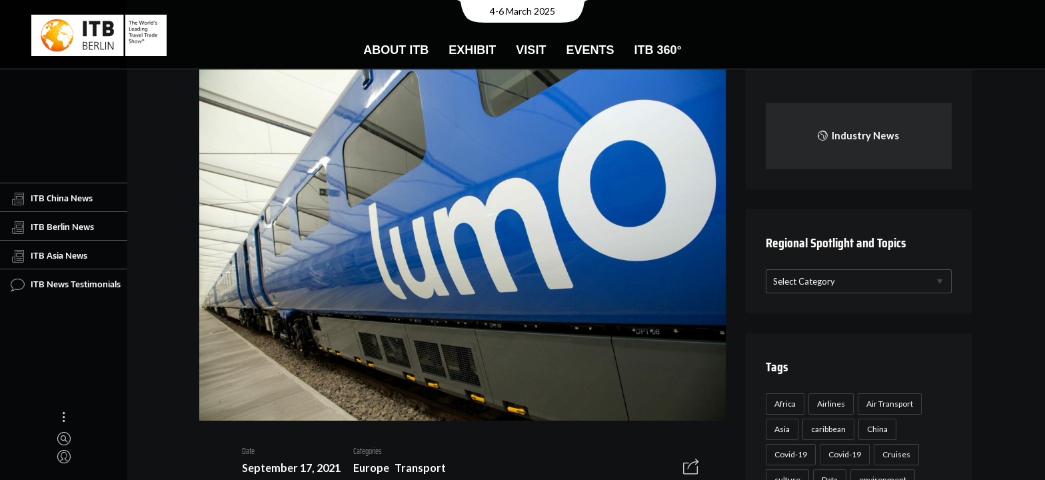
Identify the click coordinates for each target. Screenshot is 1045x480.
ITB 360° (657, 50)
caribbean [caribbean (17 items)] (826, 429)
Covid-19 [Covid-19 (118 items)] (788, 454)
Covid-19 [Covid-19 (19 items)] (842, 454)
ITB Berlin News (52, 227)
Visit (531, 50)
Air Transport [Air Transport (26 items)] (887, 404)
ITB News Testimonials (66, 284)
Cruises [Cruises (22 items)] (894, 454)
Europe (366, 469)
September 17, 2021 (286, 469)
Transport (415, 469)
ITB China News (52, 198)
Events (590, 50)
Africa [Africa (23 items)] (783, 404)
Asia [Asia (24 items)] (780, 429)
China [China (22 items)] (875, 429)
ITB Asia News (49, 256)
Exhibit (472, 50)
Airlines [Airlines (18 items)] (829, 404)
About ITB (396, 50)
